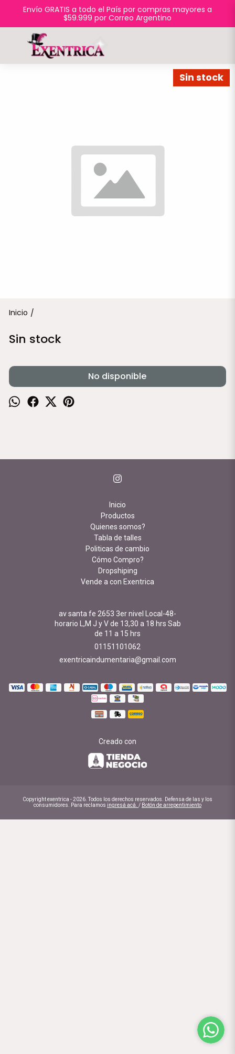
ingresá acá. (122, 1039)
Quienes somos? (117, 761)
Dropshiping (117, 805)
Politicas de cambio (117, 783)
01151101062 (117, 881)
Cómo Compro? (118, 794)
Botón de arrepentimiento (171, 1039)
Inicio (117, 739)
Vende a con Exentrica (117, 816)
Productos (118, 750)
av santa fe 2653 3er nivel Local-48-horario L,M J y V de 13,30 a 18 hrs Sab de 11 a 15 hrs (118, 858)
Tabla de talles (118, 772)
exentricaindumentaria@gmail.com (117, 894)
